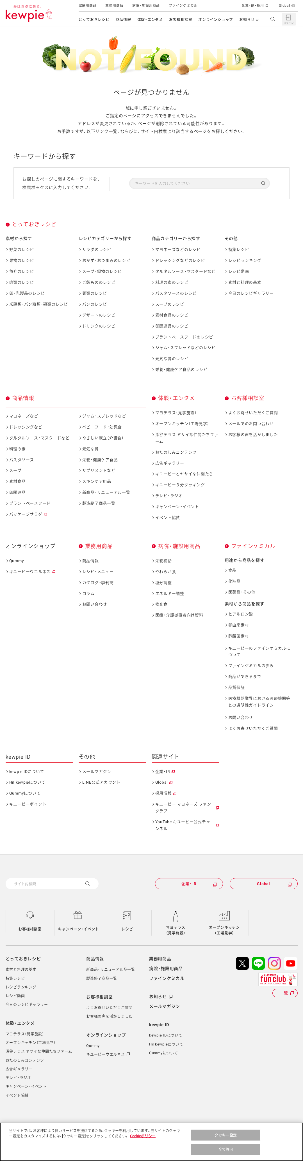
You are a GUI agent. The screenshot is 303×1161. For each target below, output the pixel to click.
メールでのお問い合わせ (251, 423)
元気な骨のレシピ (171, 358)
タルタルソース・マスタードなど (185, 271)
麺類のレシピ (94, 293)
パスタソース (21, 460)
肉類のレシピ (21, 282)
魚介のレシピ (21, 271)
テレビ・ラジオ (169, 495)
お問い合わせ (94, 604)
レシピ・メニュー (98, 571)
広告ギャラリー (169, 463)
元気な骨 (90, 449)
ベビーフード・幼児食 (102, 427)
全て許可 (225, 1154)
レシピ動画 (238, 271)
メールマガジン (96, 771)
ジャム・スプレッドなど (104, 416)
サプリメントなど (98, 470)
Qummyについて (25, 793)
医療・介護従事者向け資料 (179, 615)
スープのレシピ (169, 304)
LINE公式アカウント (101, 782)
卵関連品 (17, 492)
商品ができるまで (244, 676)
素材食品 (17, 481)
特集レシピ (238, 249)
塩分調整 (163, 582)
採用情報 (163, 793)
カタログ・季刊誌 (98, 582)
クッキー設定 (226, 1139)
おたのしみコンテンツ (176, 452)
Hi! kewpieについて (27, 782)
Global (284, 6)
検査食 (161, 604)
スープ (15, 470)
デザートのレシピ (98, 315)
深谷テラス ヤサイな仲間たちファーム (186, 438)
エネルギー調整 (169, 593)
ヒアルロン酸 (240, 614)
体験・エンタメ (150, 19)
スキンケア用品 (96, 481)
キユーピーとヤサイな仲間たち (184, 474)
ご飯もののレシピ (98, 282)
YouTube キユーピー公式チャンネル (182, 825)
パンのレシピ (94, 304)
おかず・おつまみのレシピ (106, 260)
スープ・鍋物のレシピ (102, 271)
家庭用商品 (88, 6)
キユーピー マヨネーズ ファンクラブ (183, 807)
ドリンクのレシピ (98, 326)
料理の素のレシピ (171, 282)
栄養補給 (163, 560)
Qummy (16, 560)
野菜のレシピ (21, 249)
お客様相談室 (180, 19)
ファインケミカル (183, 6)
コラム (88, 593)
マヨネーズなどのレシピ (178, 249)
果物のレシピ (21, 260)
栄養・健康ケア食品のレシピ (181, 369)
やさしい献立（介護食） (103, 438)
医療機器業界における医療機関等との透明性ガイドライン (259, 701)
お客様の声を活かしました (253, 434)
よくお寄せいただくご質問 (253, 412)
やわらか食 (165, 571)
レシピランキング (244, 260)
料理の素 (17, 449)
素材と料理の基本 (244, 282)
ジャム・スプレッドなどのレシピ (185, 347)
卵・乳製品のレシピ (27, 293)
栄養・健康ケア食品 (100, 460)
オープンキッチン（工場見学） (182, 423)
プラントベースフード (30, 503)
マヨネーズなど (23, 416)
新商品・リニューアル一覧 (106, 492)
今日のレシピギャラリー (251, 293)
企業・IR (162, 771)
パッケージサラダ (25, 514)
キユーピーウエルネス (30, 571)
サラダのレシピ (96, 249)
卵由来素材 (238, 625)
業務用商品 (114, 6)
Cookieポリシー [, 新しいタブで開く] (143, 1140)
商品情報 (123, 19)
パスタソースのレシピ (176, 293)
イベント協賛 (167, 517)
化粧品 (234, 581)
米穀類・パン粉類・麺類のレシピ (38, 304)
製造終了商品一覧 (98, 503)
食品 (232, 570)
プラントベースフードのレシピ (184, 337)
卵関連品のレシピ (171, 326)
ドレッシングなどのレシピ (180, 260)
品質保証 (236, 687)
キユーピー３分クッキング (180, 485)
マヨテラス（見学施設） (176, 412)
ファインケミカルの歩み (251, 665)
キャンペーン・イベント (177, 506)
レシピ (127, 929)
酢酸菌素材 (238, 636)
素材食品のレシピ (171, 315)
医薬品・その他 (242, 592)
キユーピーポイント (28, 804)
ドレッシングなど (25, 427)
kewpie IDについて (26, 771)
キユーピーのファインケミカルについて (259, 651)
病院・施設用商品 (146, 6)
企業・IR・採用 (253, 6)
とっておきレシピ (94, 19)
